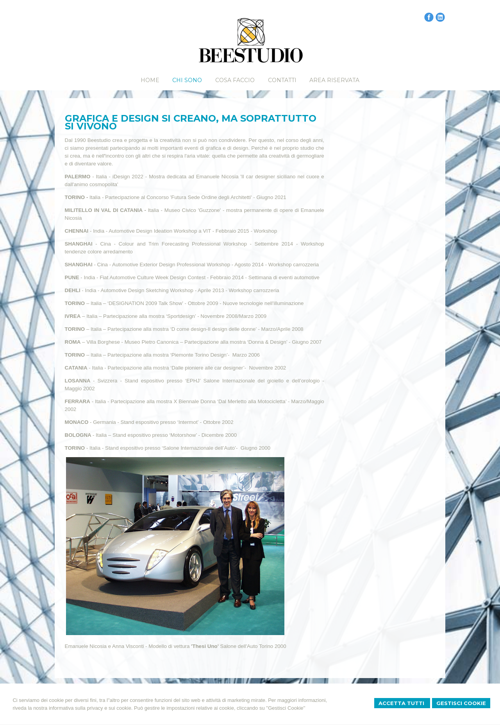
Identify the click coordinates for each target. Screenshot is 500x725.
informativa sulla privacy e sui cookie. (91, 708)
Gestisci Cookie (461, 703)
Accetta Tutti (402, 703)
